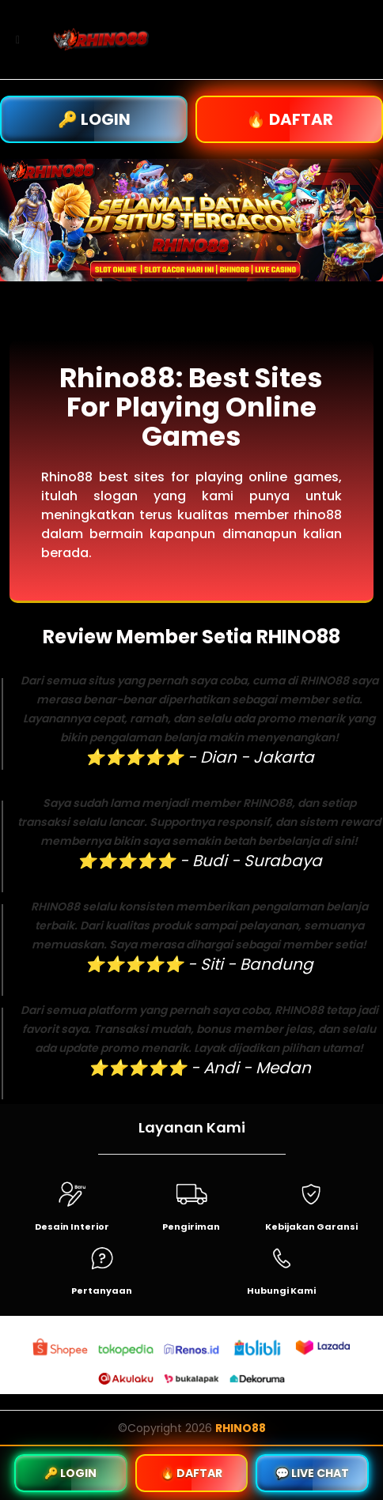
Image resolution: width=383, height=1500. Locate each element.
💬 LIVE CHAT (312, 1473)
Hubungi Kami (281, 1290)
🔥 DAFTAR (289, 119)
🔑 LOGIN (94, 119)
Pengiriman (191, 1226)
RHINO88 (240, 1428)
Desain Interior (72, 1226)
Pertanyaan (101, 1290)
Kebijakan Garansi (311, 1226)
